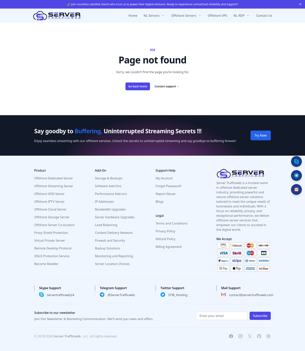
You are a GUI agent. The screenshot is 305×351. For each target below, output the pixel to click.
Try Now (261, 135)
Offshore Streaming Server (53, 186)
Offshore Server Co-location (54, 225)
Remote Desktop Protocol (53, 248)
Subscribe (260, 316)
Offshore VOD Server (49, 194)
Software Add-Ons (108, 186)
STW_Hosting (178, 295)
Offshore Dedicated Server (53, 178)
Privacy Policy (165, 231)
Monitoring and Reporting (114, 256)
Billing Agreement (169, 247)
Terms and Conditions (172, 223)
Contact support (167, 86)
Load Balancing (106, 225)
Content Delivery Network (114, 233)
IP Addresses (104, 201)
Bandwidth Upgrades (110, 209)
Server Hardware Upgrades (115, 217)
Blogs (160, 201)
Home (132, 15)
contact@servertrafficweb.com (251, 295)
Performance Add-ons (111, 194)
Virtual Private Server (49, 240)
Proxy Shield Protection (51, 233)
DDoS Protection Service (51, 256)
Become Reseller (46, 264)
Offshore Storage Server (51, 217)
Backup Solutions (107, 248)
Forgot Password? (168, 186)
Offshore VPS (217, 15)
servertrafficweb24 (60, 295)
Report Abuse (165, 194)
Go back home (137, 86)
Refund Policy (165, 239)
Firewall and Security (110, 240)
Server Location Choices (112, 264)
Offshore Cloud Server (50, 209)
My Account (164, 178)
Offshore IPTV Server (49, 201)
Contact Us (264, 15)
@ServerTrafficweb (121, 295)
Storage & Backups (108, 178)
